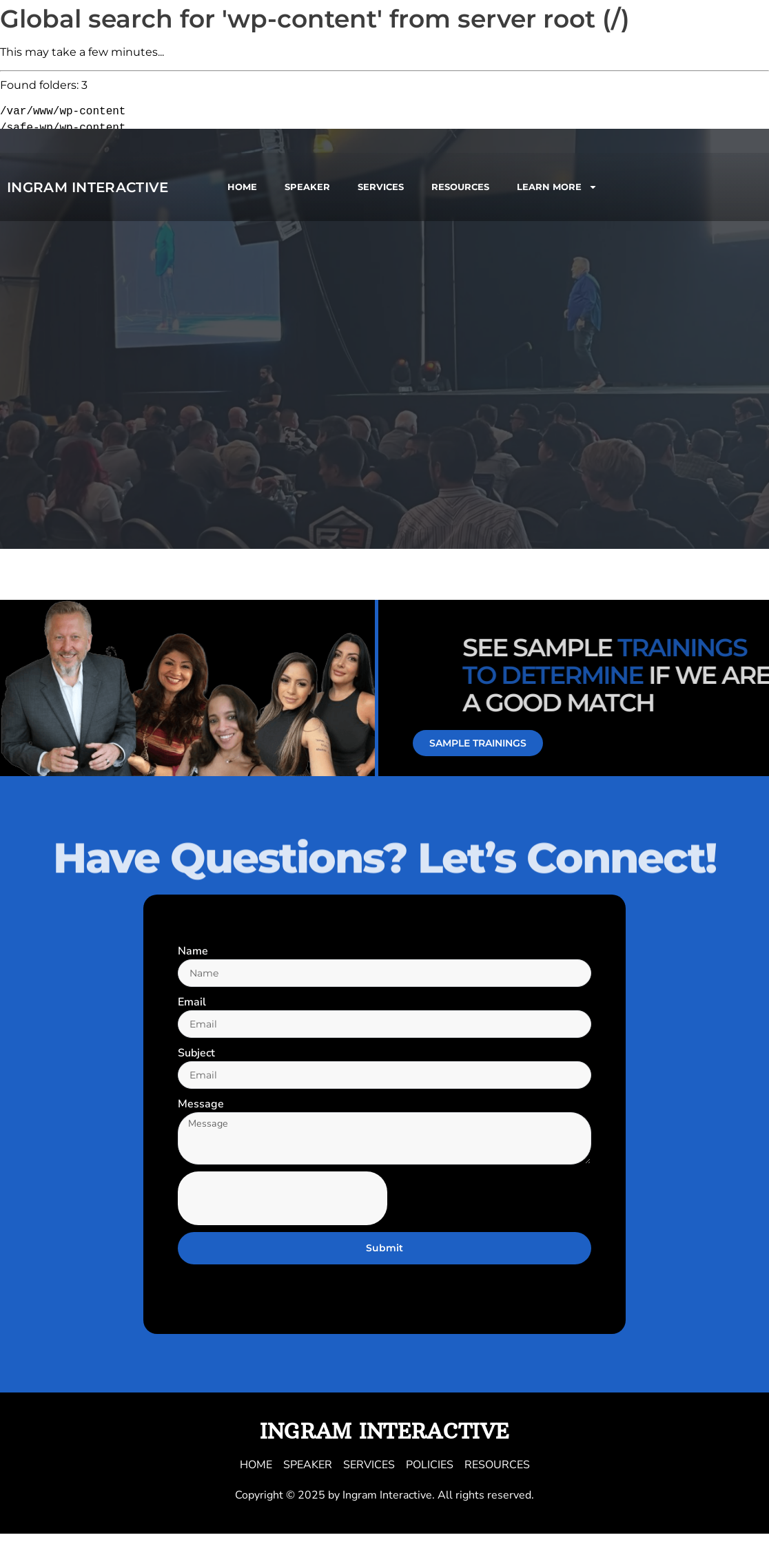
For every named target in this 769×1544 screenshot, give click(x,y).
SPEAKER (307, 186)
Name (193, 951)
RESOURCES (460, 186)
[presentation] (282, 1208)
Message (201, 1108)
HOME (242, 186)
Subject (196, 1055)
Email (192, 1003)
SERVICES (381, 186)
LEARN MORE (557, 187)
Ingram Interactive (87, 187)
